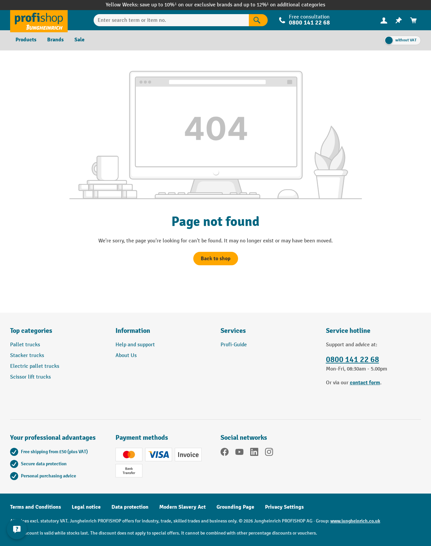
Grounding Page (235, 507)
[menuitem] (383, 20)
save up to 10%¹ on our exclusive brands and (191, 5)
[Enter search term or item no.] (171, 20)
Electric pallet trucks (34, 366)
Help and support (135, 345)
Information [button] (132, 330)
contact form (365, 382)
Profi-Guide (234, 345)
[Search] (258, 20)
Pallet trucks (25, 345)
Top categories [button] (31, 330)
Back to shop (216, 258)
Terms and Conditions (35, 507)
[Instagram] (269, 453)
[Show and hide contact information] (17, 529)
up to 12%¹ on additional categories (284, 5)
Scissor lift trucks (30, 377)
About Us (126, 355)
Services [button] (233, 330)
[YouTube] (239, 453)
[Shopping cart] (413, 20)
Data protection (129, 507)
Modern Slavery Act (182, 507)
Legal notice (86, 507)
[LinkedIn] (254, 453)
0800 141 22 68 (309, 23)
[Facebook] (225, 453)
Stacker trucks (27, 355)
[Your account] (383, 20)
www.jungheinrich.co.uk (355, 521)
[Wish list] (398, 20)
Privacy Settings (284, 507)
